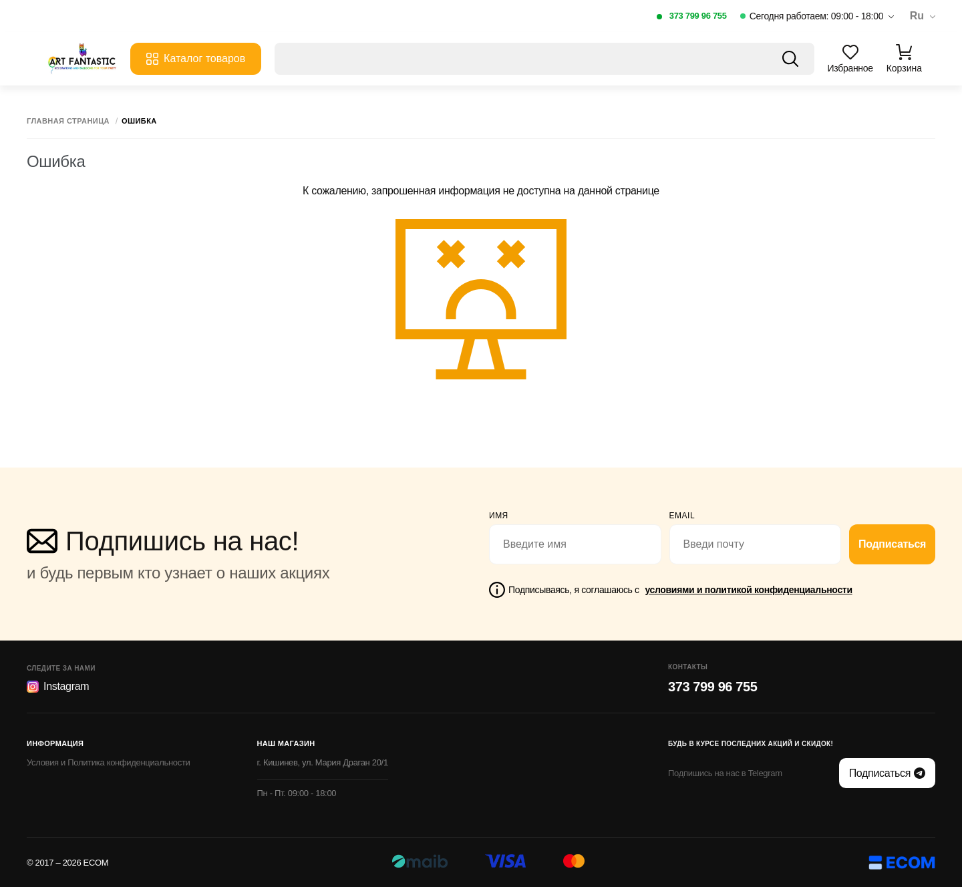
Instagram (58, 687)
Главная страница (68, 121)
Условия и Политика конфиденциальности (108, 762)
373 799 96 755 (698, 16)
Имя (498, 515)
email (682, 515)
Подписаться (892, 544)
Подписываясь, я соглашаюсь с (680, 589)
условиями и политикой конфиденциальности (748, 589)
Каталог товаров (195, 59)
